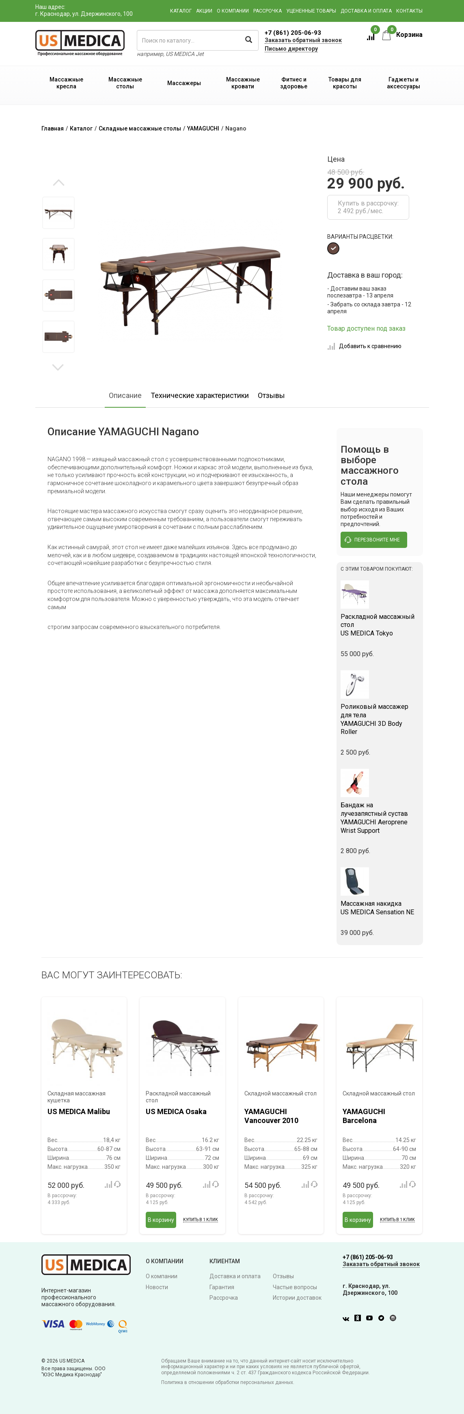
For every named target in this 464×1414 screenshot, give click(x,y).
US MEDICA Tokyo (380, 625)
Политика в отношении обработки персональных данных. (227, 1382)
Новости (157, 1287)
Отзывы (271, 395)
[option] (58, 212)
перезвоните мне (372, 540)
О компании (233, 11)
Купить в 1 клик (200, 1219)
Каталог (181, 11)
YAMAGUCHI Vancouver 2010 (271, 1116)
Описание (125, 395)
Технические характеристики (200, 395)
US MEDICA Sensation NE (380, 908)
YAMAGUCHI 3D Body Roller (380, 719)
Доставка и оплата (366, 11)
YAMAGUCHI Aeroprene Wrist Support (380, 817)
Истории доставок (297, 1297)
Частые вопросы (295, 1287)
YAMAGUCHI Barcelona (364, 1116)
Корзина (402, 35)
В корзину (161, 1220)
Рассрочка (267, 11)
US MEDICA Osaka (176, 1111)
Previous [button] (59, 183)
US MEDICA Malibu (78, 1111)
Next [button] (58, 367)
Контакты (409, 11)
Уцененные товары (311, 11)
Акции (204, 11)
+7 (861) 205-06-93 (293, 32)
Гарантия (221, 1287)
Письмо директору (291, 48)
